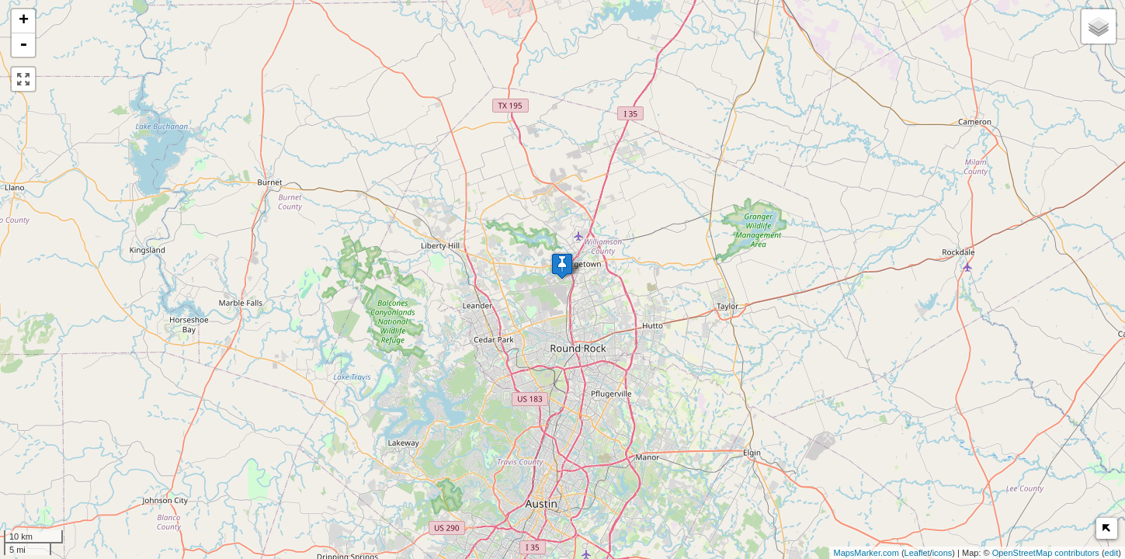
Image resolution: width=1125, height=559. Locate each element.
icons (942, 552)
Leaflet (917, 552)
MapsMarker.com (865, 552)
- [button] (23, 45)
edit (1112, 552)
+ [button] (24, 21)
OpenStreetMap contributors (1045, 552)
